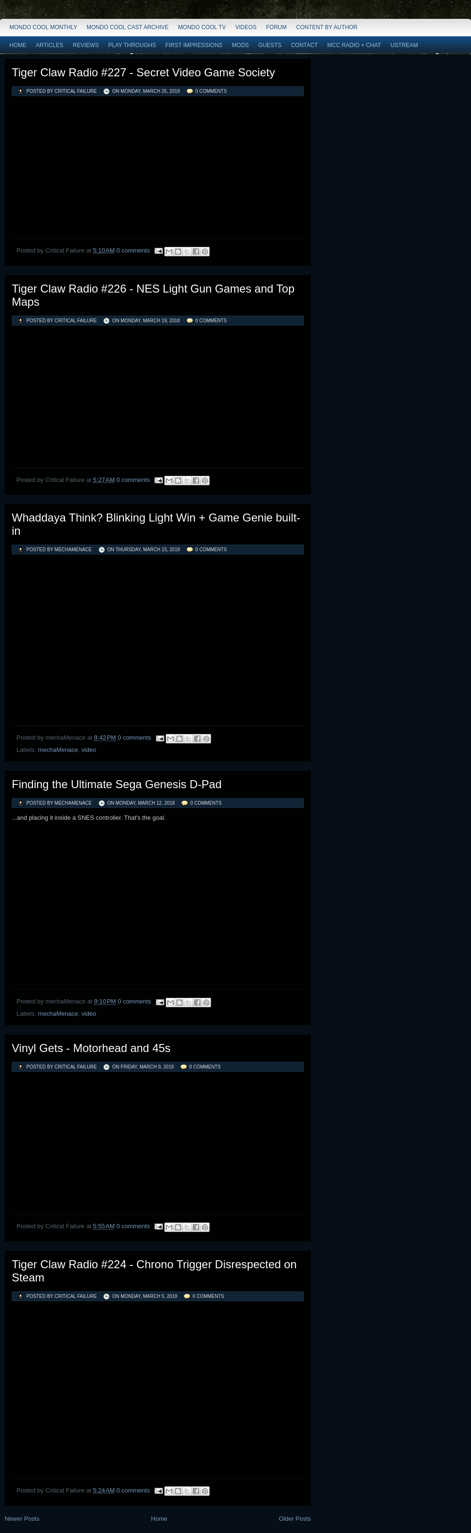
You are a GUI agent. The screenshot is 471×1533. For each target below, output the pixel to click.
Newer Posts (22, 1518)
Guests (269, 45)
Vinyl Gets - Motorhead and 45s (91, 1048)
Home (17, 45)
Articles (49, 45)
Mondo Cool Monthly (43, 27)
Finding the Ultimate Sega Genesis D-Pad (117, 784)
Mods (240, 45)
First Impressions (193, 45)
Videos (245, 27)
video (88, 749)
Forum (276, 27)
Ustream (404, 45)
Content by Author (326, 27)
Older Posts (295, 1518)
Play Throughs (132, 45)
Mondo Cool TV (202, 27)
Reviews (85, 45)
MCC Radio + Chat (354, 45)
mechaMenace (58, 749)
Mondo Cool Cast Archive (128, 27)
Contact (304, 45)
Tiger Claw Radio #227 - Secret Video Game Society (143, 72)
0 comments (211, 91)
